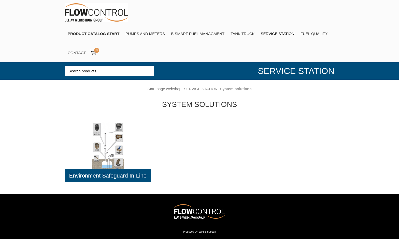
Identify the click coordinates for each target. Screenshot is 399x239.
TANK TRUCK (242, 33)
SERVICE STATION (278, 33)
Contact (77, 53)
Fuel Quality (314, 33)
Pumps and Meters (145, 33)
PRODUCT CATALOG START (93, 33)
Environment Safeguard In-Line (108, 175)
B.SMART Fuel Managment (197, 33)
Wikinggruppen (207, 231)
